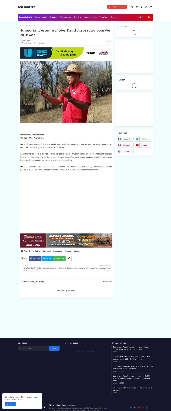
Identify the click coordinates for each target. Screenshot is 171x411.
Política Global (66, 17)
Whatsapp (60, 258)
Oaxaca (36, 26)
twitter (144, 139)
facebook (127, 139)
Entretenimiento (90, 17)
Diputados (47, 251)
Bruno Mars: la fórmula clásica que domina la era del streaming (133, 389)
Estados (68, 251)
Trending (77, 17)
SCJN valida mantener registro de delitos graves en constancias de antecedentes (133, 367)
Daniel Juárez (34, 251)
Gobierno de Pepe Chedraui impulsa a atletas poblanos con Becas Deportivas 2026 (130, 348)
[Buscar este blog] (33, 348)
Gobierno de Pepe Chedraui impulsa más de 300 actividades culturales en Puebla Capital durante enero (131, 378)
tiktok (127, 151)
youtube (144, 145)
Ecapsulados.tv (25, 17)
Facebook (36, 258)
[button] (149, 17)
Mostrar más (107, 282)
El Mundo (54, 17)
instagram (126, 145)
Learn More (18, 399)
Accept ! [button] (10, 404)
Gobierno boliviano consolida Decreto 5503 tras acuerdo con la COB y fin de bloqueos (131, 358)
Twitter (48, 258)
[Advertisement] (67, 317)
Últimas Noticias (40, 17)
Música (112, 17)
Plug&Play (103, 17)
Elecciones (57, 251)
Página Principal (26, 26)
